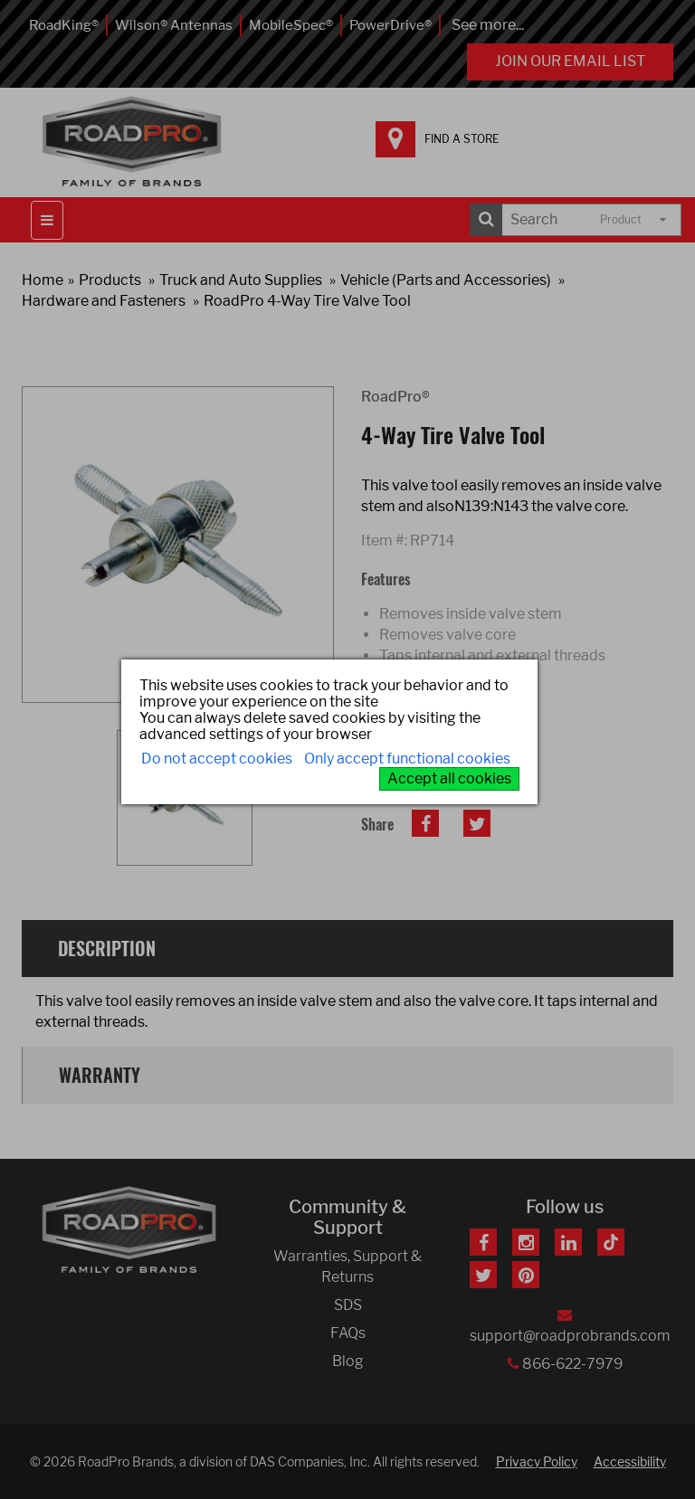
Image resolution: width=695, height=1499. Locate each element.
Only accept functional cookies (407, 758)
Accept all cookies (449, 778)
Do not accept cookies (216, 758)
